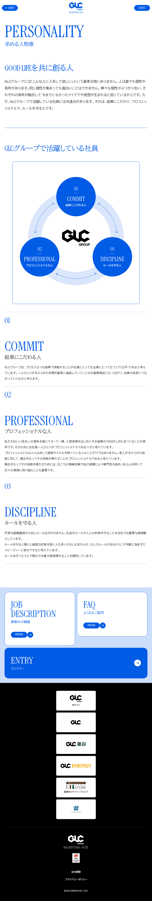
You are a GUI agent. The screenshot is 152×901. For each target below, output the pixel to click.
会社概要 (76, 872)
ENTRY (142, 8)
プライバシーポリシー (76, 879)
